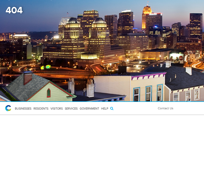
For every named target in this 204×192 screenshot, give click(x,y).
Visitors (56, 108)
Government (89, 108)
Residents (40, 108)
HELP (104, 108)
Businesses (23, 108)
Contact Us (165, 108)
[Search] (111, 108)
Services (71, 108)
